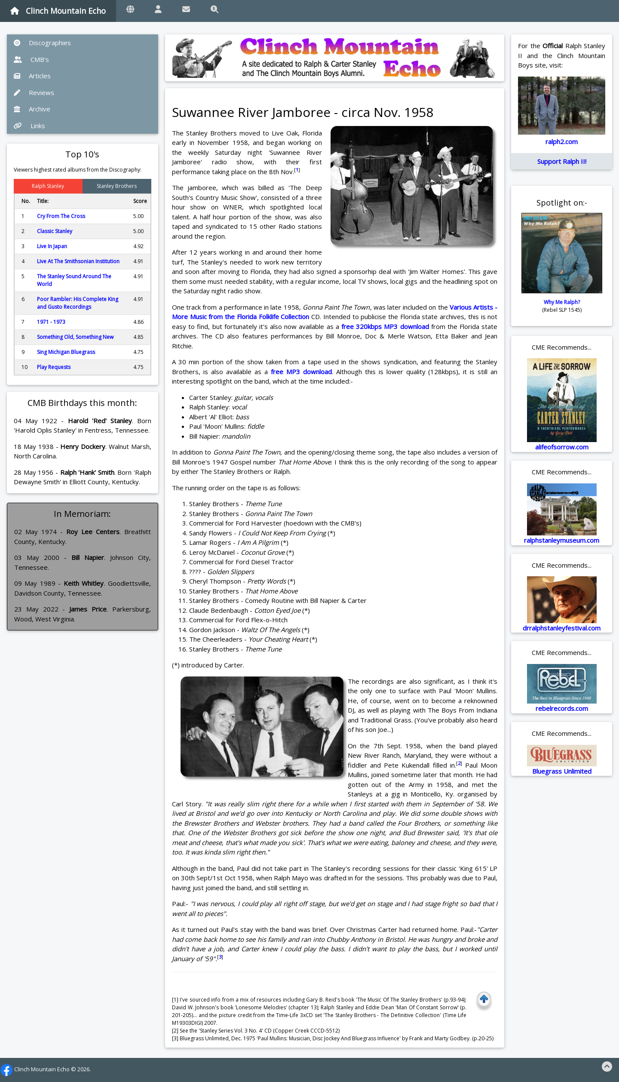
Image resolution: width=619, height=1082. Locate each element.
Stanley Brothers (117, 186)
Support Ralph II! (561, 161)
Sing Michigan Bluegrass (66, 352)
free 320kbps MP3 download (385, 326)
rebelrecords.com (562, 708)
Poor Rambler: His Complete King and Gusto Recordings (77, 302)
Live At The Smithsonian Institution (78, 261)
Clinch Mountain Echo (58, 11)
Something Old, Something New (75, 337)
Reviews (34, 92)
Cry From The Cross (61, 216)
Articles (32, 75)
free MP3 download (301, 371)
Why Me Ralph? (562, 302)
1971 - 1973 (51, 322)
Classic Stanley (54, 231)
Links (29, 125)
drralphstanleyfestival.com (562, 628)
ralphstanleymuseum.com (561, 540)
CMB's (31, 59)
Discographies (42, 42)
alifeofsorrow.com (561, 447)
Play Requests (53, 367)
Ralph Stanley (48, 186)
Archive (32, 109)
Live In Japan (52, 246)
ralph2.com (561, 141)
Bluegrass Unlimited (561, 771)
